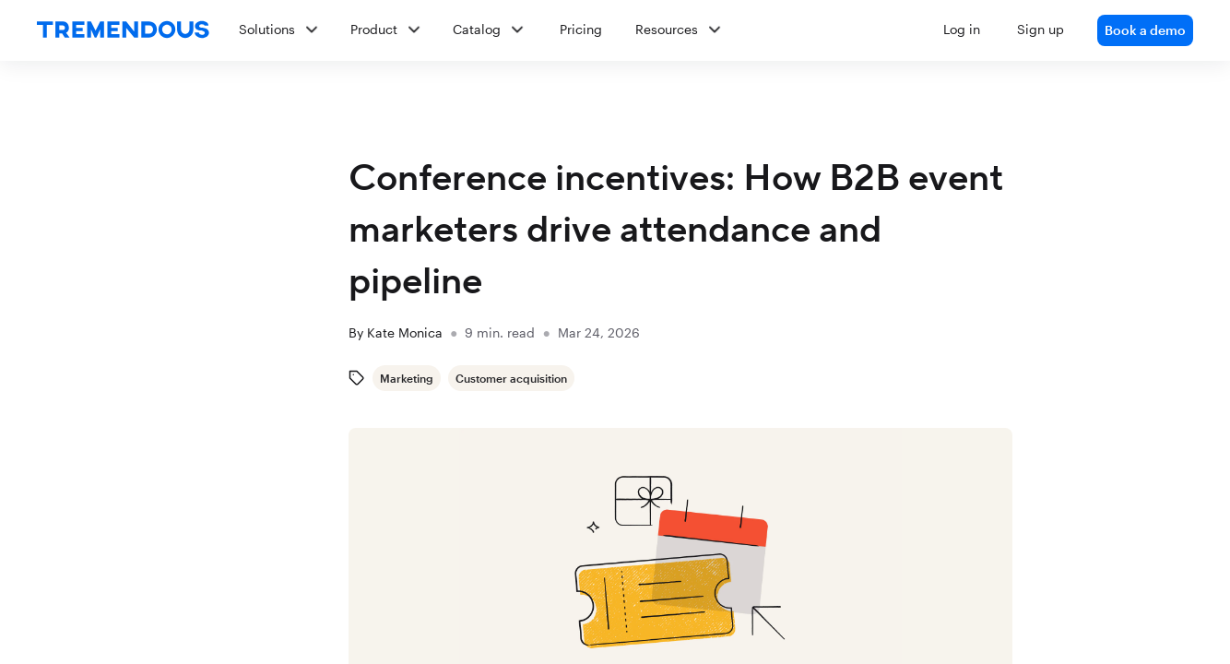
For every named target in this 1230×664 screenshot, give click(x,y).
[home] (123, 30)
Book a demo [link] (1145, 30)
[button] (708, 30)
